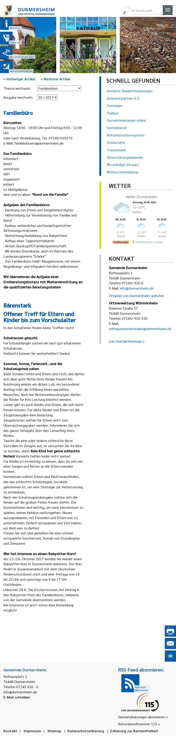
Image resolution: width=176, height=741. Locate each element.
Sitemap (54, 730)
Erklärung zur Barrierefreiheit (134, 730)
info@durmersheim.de (137, 288)
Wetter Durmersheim (140, 196)
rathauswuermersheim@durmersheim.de (140, 328)
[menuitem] (100, 10)
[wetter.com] (120, 241)
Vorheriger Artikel (19, 78)
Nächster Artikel (55, 78)
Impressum (32, 730)
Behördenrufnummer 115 (137, 723)
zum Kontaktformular (125, 341)
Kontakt (10, 730)
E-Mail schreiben (16, 697)
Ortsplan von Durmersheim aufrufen (136, 295)
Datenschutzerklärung (85, 730)
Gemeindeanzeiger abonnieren (141, 716)
